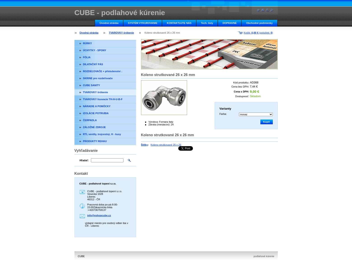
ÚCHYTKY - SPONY (94, 50)
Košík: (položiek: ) (258, 32)
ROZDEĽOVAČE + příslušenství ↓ (103, 71)
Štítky (144, 144)
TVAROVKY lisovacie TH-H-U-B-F (103, 99)
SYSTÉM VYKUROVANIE (142, 23)
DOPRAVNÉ (229, 23)
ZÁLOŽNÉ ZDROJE (94, 127)
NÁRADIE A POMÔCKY (97, 106)
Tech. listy (207, 23)
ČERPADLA (90, 120)
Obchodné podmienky (259, 23)
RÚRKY (87, 43)
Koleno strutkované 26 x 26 (166, 144)
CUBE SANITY (91, 85)
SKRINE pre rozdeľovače (98, 78)
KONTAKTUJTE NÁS (179, 23)
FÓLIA (87, 57)
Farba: (223, 114)
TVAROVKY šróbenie (121, 32)
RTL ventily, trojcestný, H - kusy (102, 134)
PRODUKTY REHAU (95, 141)
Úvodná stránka (109, 23)
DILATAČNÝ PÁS (93, 64)
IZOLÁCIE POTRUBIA (96, 113)
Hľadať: (84, 160)
